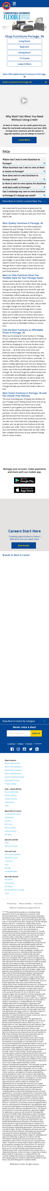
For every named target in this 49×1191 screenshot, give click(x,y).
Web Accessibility (25, 904)
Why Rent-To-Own (11, 858)
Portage (29, 743)
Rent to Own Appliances (13, 767)
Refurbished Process (12, 780)
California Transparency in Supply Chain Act (24, 908)
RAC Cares (8, 824)
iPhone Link (24, 490)
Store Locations (10, 828)
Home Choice (9, 883)
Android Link (24, 481)
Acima (7, 893)
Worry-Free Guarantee (13, 854)
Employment (9, 817)
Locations (11, 743)
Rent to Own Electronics (13, 773)
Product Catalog (10, 784)
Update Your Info (11, 799)
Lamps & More (24, 64)
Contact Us (9, 861)
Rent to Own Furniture (12, 763)
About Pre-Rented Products (14, 777)
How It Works (9, 802)
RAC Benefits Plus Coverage (14, 890)
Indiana (20, 743)
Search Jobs (23, 545)
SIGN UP (36, 733)
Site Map (8, 868)
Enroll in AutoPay (11, 795)
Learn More (24, 139)
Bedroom (24, 46)
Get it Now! (9, 880)
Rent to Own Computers (13, 770)
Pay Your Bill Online (12, 792)
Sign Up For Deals (11, 846)
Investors (8, 821)
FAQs (7, 806)
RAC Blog (8, 834)
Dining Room (24, 52)
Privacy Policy (11, 904)
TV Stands (24, 58)
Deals (7, 843)
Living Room (24, 41)
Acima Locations (10, 831)
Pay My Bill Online (11, 871)
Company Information (12, 814)
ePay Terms (38, 904)
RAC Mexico (9, 886)
